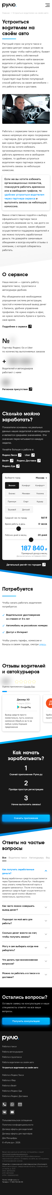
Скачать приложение (26, 818)
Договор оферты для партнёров (17, 1133)
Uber (27, 455)
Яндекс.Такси (9, 455)
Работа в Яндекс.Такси (13, 1075)
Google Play (29, 686)
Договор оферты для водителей (17, 1129)
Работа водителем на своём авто (18, 1062)
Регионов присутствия (15, 389)
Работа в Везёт (9, 1085)
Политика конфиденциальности (17, 1124)
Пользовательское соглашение (17, 1120)
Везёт (5, 460)
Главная (6, 13)
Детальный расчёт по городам (24, 564)
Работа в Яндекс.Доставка (15, 1096)
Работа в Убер (9, 1080)
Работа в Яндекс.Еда (12, 1091)
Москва (40, 477)
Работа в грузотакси (12, 1057)
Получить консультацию (26, 1021)
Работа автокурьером (12, 1051)
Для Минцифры (9, 1138)
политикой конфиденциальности (15, 1154)
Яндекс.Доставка (26, 460)
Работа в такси (9, 1046)
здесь (42, 644)
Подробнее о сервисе (14, 326)
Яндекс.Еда (8, 466)
